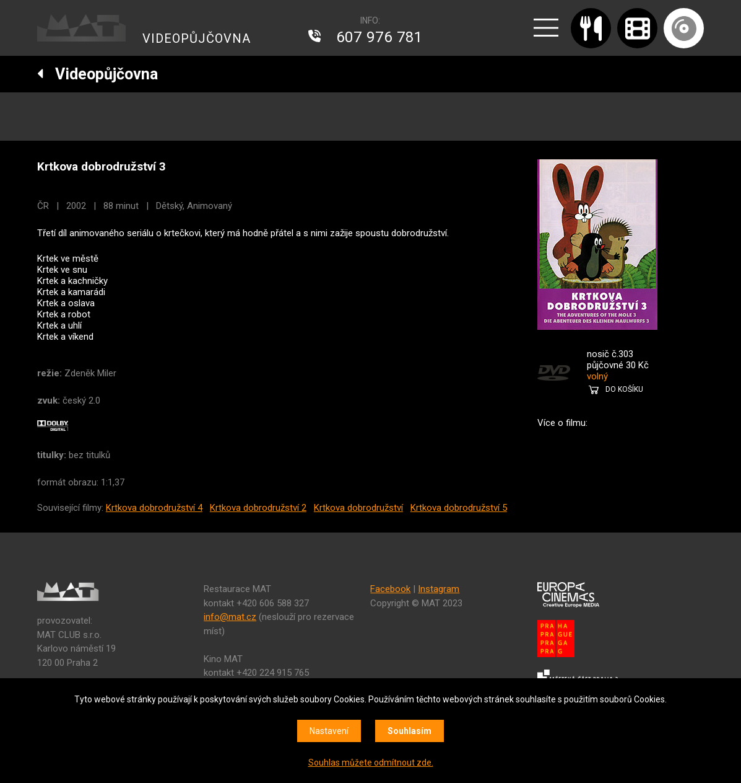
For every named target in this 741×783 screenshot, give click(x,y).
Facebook (390, 589)
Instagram (438, 589)
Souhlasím (409, 731)
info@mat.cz (230, 616)
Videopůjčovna (97, 74)
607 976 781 (379, 37)
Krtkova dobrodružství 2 (258, 507)
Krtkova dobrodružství (358, 507)
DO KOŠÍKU (624, 389)
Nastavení (329, 731)
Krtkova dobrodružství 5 (458, 507)
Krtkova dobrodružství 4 (154, 507)
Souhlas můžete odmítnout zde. (370, 763)
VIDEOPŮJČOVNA (196, 38)
